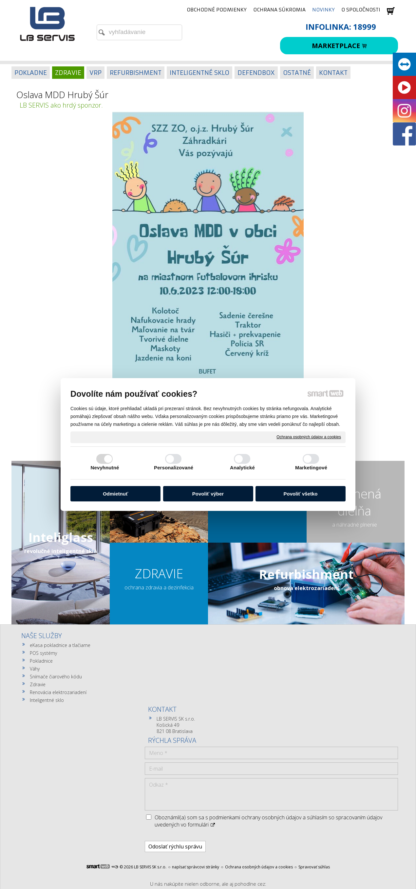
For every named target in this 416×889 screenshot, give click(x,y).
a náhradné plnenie (354, 524)
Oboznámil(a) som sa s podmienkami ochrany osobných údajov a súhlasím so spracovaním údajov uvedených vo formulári (336, 720)
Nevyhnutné (105, 467)
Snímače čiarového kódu (56, 676)
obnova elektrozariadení (306, 588)
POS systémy (43, 653)
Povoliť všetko (301, 494)
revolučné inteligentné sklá (60, 551)
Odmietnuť (115, 494)
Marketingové (311, 467)
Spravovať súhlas (314, 769)
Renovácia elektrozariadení (58, 692)
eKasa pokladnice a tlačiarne (60, 645)
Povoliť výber (208, 494)
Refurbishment (306, 574)
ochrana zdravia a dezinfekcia (159, 587)
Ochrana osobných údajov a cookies (308, 437)
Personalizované (173, 467)
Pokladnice (41, 661)
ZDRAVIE (159, 573)
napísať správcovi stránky (195, 769)
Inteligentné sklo (47, 700)
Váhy (35, 669)
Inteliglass (60, 537)
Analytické (242, 467)
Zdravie (38, 684)
